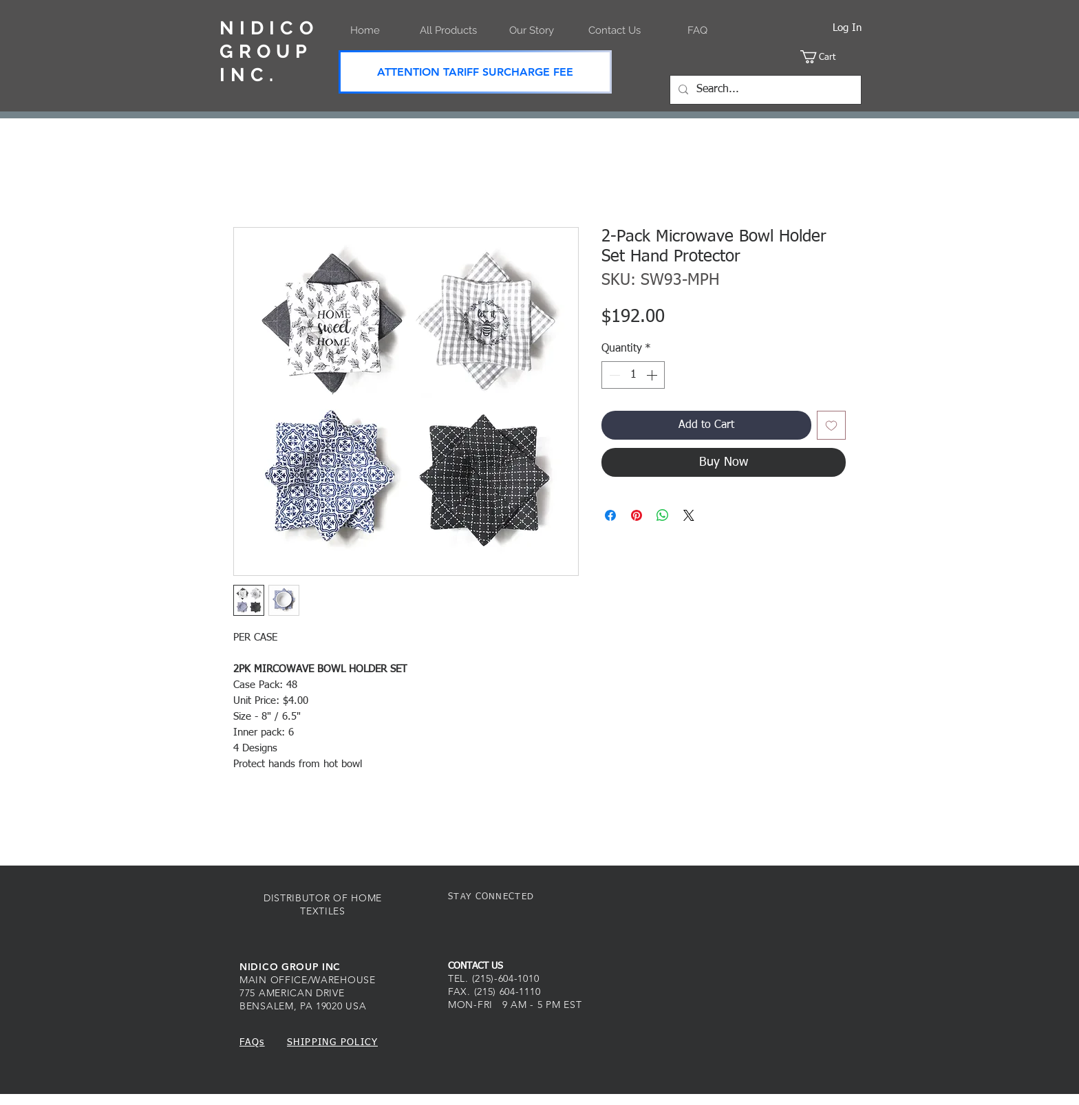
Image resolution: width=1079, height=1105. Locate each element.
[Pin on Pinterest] (636, 515)
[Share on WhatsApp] (662, 515)
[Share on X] (689, 515)
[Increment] (653, 375)
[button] (831, 56)
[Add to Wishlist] (831, 425)
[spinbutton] (633, 375)
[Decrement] (613, 375)
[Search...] (764, 90)
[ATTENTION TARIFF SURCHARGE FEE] (475, 72)
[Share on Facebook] (610, 515)
